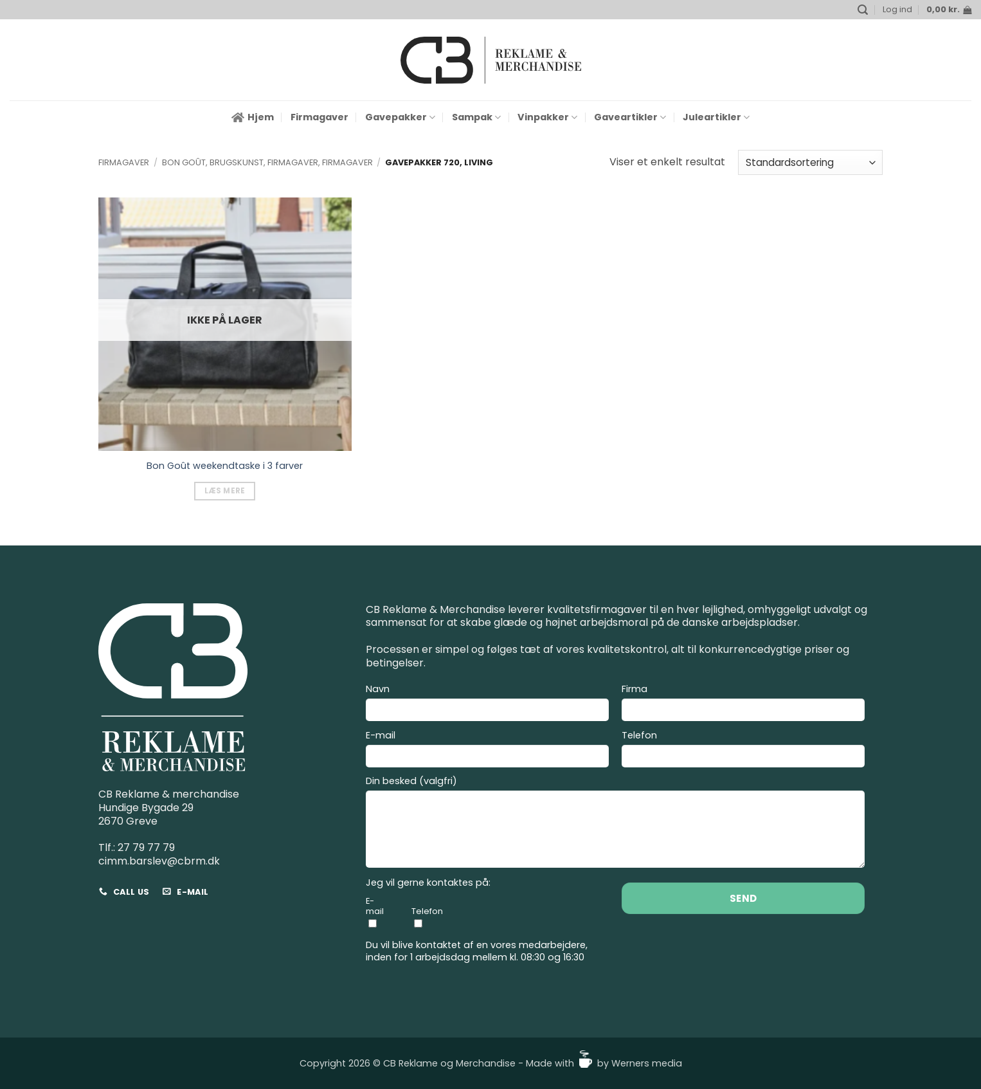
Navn (487, 704)
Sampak (476, 117)
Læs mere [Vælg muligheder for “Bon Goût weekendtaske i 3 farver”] (225, 491)
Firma (743, 704)
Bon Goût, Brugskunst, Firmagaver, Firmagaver (267, 162)
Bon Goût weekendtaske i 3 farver (225, 466)
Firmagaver (319, 117)
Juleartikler (716, 117)
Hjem (252, 117)
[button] (863, 10)
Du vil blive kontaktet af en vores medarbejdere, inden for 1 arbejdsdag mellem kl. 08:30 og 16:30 (477, 951)
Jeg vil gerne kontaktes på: (428, 883)
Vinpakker (547, 117)
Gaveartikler (630, 117)
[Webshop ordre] (810, 162)
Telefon (743, 750)
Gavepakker (400, 117)
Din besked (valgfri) (615, 823)
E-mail (487, 750)
